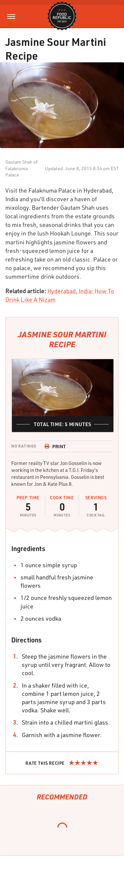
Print (55, 446)
